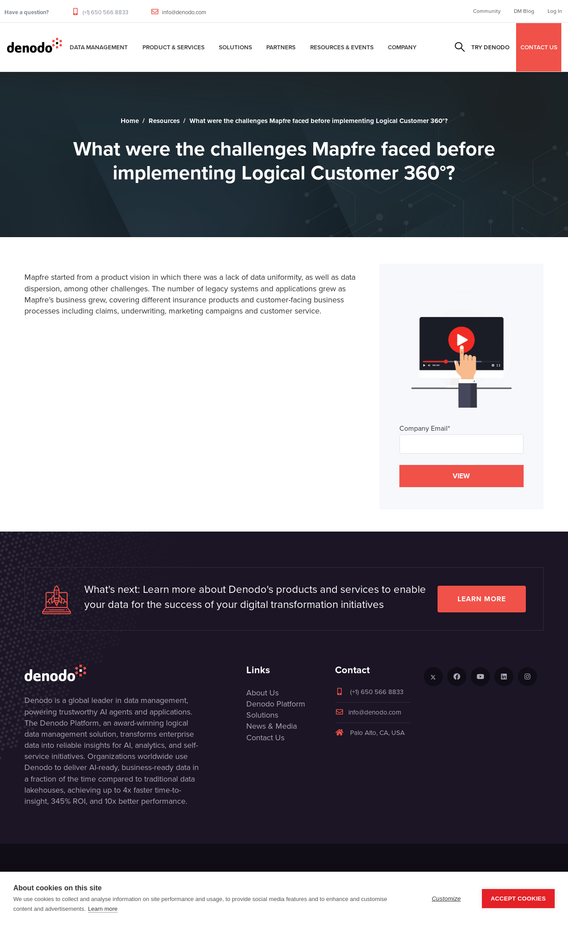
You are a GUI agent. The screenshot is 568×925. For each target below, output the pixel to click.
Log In (555, 11)
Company (402, 47)
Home (130, 121)
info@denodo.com (184, 12)
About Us (262, 693)
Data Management (99, 47)
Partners (281, 47)
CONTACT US (539, 47)
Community (487, 11)
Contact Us (265, 737)
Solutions (235, 47)
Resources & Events (342, 47)
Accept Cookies (518, 898)
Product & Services (173, 47)
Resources (164, 121)
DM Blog (524, 11)
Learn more (482, 599)
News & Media (271, 726)
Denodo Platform (275, 704)
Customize (446, 898)
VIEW (461, 476)
